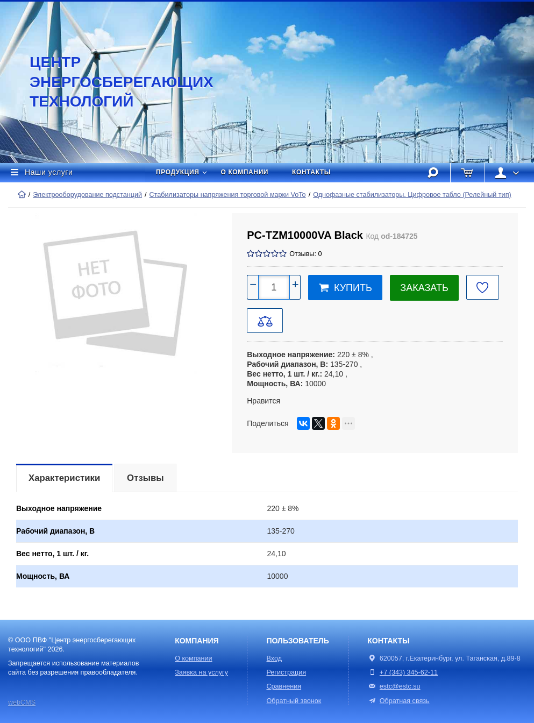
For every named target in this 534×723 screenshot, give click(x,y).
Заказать (424, 287)
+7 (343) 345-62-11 (409, 672)
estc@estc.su (400, 686)
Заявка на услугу (201, 672)
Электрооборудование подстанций (87, 195)
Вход (274, 658)
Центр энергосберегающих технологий (110, 82)
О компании (245, 172)
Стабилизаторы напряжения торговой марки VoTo (227, 195)
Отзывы (145, 478)
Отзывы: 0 (305, 254)
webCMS (21, 702)
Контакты (311, 172)
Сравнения (283, 686)
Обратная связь (398, 701)
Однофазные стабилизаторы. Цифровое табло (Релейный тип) (412, 195)
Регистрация (286, 672)
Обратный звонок (293, 701)
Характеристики (64, 478)
